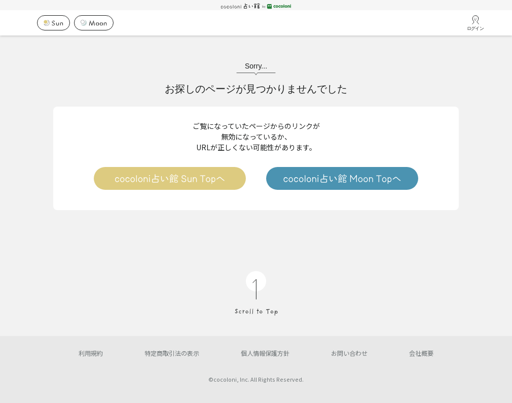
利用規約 (91, 353)
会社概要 (421, 353)
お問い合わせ (349, 353)
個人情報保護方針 (265, 353)
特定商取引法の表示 (171, 353)
